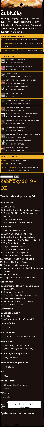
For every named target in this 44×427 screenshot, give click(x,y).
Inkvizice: (4, 164)
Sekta (4, 28)
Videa (26, 25)
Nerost (40, 43)
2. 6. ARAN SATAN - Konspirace (19, 160)
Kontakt (5, 32)
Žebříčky (16, 25)
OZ (33, 196)
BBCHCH (5, 46)
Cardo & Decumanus (27, 43)
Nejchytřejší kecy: (8, 167)
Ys (29, 40)
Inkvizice (5, 25)
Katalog (24, 18)
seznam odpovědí (24, 413)
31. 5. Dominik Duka (16, 164)
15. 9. (2, 50)
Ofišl (24, 28)
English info (18, 32)
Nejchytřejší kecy (30, 22)
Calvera (35, 40)
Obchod (35, 18)
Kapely (15, 18)
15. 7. (2, 43)
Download (36, 25)
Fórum (16, 22)
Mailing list (14, 28)
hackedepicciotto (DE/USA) (31, 50)
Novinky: (4, 160)
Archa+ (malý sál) (12, 50)
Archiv (32, 28)
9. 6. (2, 40)
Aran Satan (22, 40)
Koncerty (5, 22)
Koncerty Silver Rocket (12, 36)
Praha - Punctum (11, 40)
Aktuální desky (8, 56)
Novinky (5, 18)
